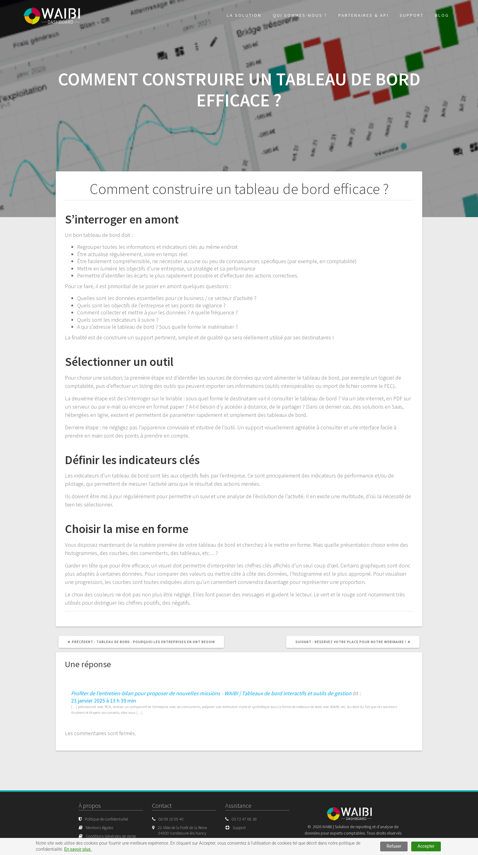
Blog (442, 15)
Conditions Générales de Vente (111, 836)
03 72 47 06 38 (244, 819)
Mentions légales (99, 827)
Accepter (426, 846)
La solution (244, 15)
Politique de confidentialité (106, 819)
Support (412, 15)
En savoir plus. (78, 849)
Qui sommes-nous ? (300, 15)
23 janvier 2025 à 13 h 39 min (103, 700)
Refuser (394, 846)
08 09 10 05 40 (171, 819)
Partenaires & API (363, 15)
